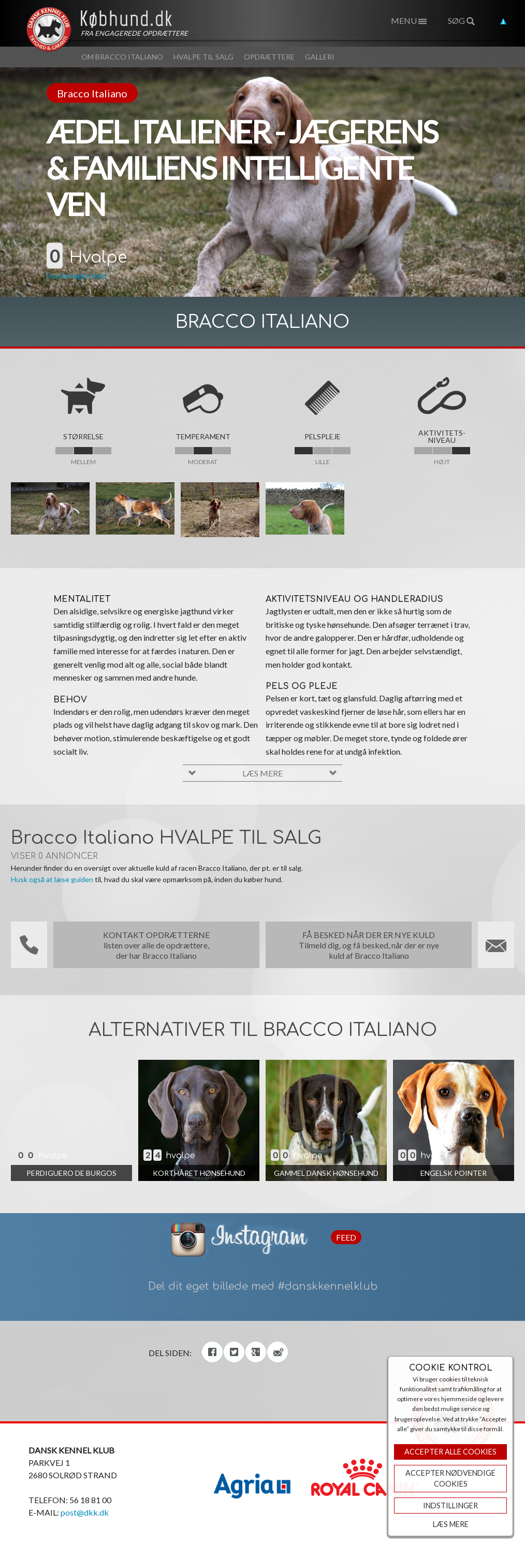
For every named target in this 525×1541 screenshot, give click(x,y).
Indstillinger (450, 1505)
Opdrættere (269, 56)
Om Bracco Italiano (122, 56)
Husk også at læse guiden (52, 879)
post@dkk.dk (85, 1512)
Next (447, 182)
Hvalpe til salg (203, 56)
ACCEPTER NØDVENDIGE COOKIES (450, 1478)
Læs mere (451, 1524)
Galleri (319, 56)
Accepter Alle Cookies (450, 1451)
